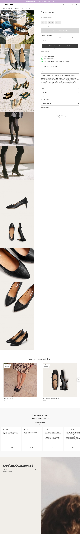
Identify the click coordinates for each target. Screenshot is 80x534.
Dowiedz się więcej (55, 66)
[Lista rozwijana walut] (64, 4)
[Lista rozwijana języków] (60, 4)
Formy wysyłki (45, 99)
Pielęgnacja (44, 92)
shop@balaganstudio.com (63, 117)
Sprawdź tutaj (66, 61)
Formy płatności (45, 96)
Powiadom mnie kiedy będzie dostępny (60, 45)
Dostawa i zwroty (46, 103)
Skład (42, 88)
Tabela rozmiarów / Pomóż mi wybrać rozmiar (50, 26)
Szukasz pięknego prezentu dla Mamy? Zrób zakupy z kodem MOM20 (40, 1)
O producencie (45, 107)
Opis (42, 71)
